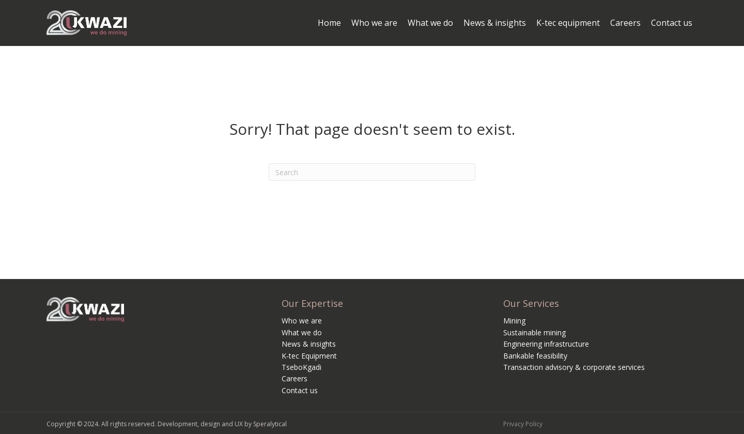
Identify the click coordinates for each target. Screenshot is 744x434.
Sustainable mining (534, 332)
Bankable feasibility (535, 356)
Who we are (302, 321)
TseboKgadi (301, 367)
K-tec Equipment (309, 356)
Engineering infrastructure (546, 344)
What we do (302, 332)
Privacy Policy (522, 424)
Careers (294, 378)
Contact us (300, 390)
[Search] (372, 172)
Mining (514, 321)
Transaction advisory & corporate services (574, 367)
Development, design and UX (200, 424)
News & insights (309, 344)
